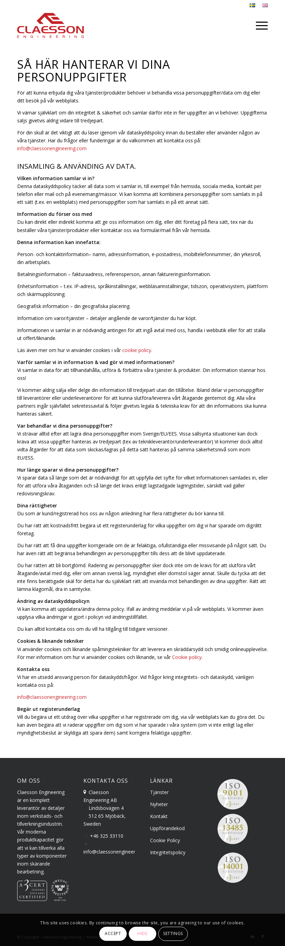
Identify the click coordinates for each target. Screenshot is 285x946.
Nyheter (159, 804)
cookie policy (136, 350)
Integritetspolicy (167, 852)
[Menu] (260, 25)
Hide (142, 933)
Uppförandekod (167, 828)
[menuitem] (252, 5)
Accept (113, 933)
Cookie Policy (165, 840)
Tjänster (159, 792)
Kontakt (159, 816)
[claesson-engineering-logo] (50, 25)
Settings (173, 933)
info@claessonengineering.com (52, 148)
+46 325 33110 (106, 836)
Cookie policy (187, 657)
